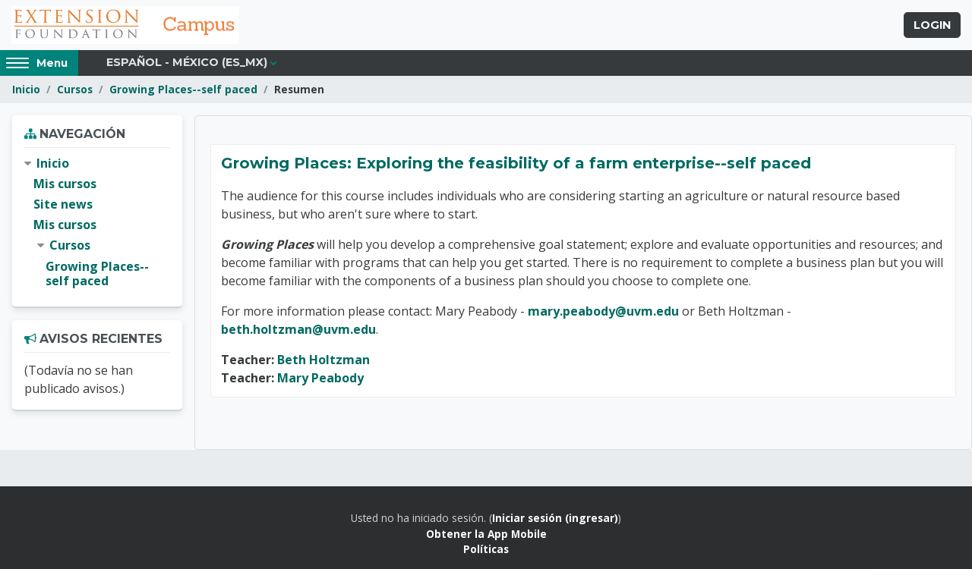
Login (932, 25)
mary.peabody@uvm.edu (603, 311)
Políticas (486, 549)
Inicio (26, 89)
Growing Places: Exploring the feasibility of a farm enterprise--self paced (516, 163)
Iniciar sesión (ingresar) (555, 518)
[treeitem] (97, 222)
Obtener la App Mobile (486, 534)
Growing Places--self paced (183, 89)
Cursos (75, 89)
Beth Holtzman (323, 359)
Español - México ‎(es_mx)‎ (186, 62)
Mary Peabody (320, 377)
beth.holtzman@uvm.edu (298, 329)
